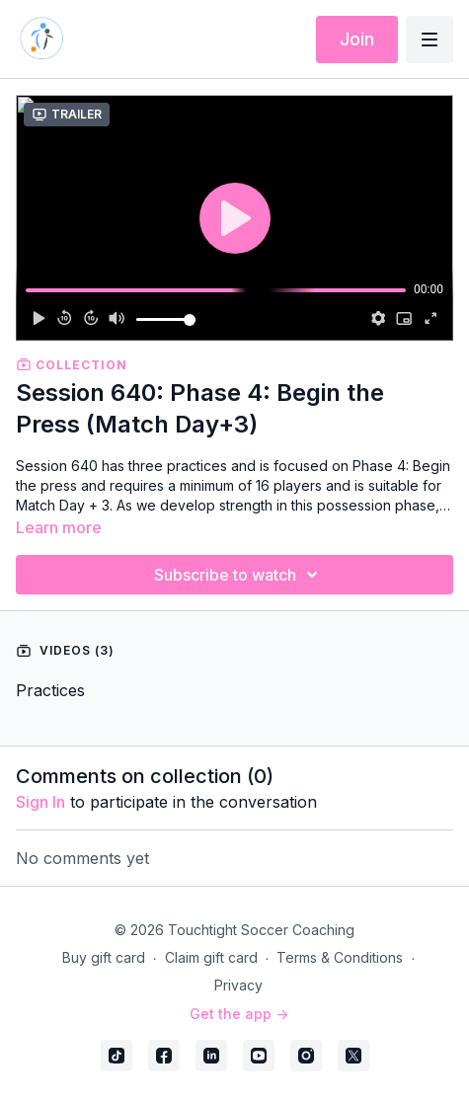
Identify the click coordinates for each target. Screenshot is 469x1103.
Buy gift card (103, 957)
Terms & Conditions (339, 957)
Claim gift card (211, 957)
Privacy (238, 985)
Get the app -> (239, 1013)
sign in (40, 802)
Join (357, 39)
